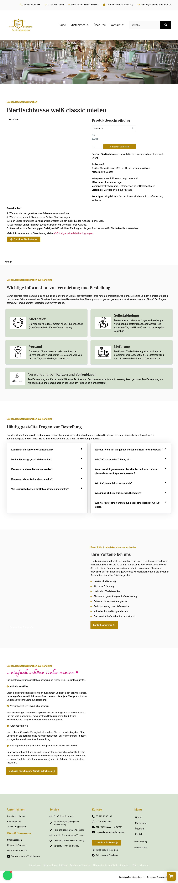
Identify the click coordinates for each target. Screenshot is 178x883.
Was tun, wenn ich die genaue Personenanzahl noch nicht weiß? (129, 449)
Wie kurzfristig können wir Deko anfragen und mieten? (40, 489)
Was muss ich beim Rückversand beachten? (118, 493)
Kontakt (139, 834)
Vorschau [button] (14, 119)
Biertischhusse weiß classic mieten (56, 110)
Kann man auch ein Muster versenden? (32, 469)
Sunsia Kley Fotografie (21, 627)
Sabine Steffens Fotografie (154, 773)
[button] (47, 450)
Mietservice (141, 823)
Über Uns (139, 828)
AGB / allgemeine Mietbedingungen (73, 233)
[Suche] (165, 25)
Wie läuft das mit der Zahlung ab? (113, 459)
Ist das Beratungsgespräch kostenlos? (31, 459)
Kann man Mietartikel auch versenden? (32, 479)
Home (138, 817)
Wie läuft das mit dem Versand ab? (113, 483)
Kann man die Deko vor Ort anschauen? (32, 449)
